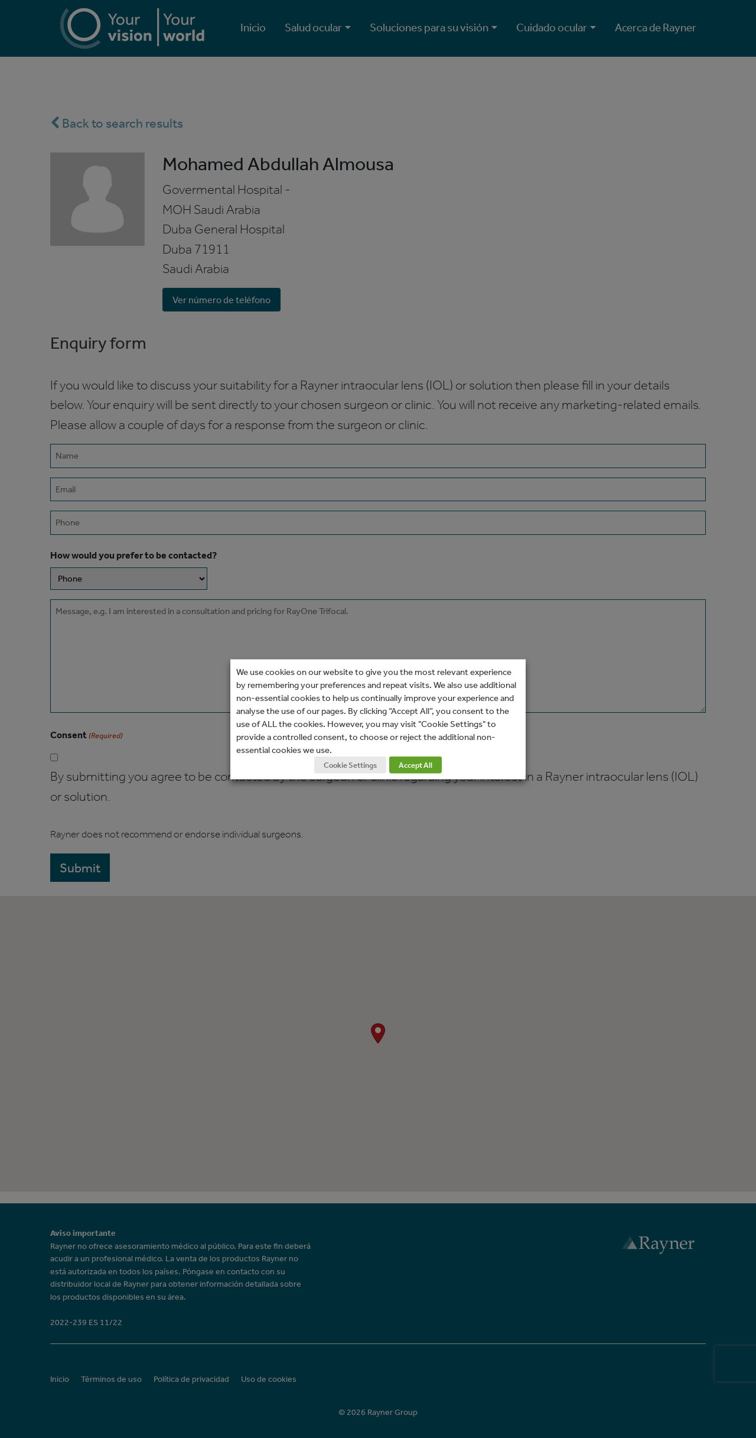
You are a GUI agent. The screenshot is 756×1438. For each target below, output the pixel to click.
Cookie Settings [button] (350, 764)
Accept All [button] (415, 764)
